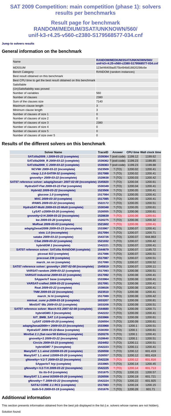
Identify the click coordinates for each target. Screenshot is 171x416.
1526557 (103, 355)
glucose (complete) (53, 194)
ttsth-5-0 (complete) (53, 389)
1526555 (103, 211)
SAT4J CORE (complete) (53, 385)
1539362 (103, 160)
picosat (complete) (53, 253)
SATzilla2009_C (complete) (53, 165)
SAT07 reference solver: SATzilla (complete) (53, 249)
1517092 (103, 275)
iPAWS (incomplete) (53, 203)
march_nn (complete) (53, 262)
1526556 (103, 376)
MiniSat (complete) (53, 334)
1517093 (103, 270)
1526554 (103, 321)
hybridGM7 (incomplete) (53, 347)
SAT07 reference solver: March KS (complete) (53, 308)
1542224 (103, 380)
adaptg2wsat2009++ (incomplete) (53, 325)
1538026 (103, 287)
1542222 (103, 313)
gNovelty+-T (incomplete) (53, 380)
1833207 (103, 300)
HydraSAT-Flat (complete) (53, 186)
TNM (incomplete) (53, 292)
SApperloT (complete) (53, 279)
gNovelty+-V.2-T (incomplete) (53, 359)
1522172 (103, 203)
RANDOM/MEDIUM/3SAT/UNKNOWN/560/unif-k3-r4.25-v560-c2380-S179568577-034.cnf (127, 61)
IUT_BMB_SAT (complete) (53, 317)
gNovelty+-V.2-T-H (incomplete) (53, 368)
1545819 (103, 266)
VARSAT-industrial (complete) (53, 275)
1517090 (103, 262)
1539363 (103, 165)
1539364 (103, 156)
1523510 (103, 292)
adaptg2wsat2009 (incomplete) (53, 228)
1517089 (103, 296)
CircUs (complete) (53, 342)
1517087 (103, 258)
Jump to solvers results (18, 43)
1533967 (103, 228)
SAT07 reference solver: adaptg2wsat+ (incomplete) (53, 182)
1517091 (103, 283)
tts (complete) (53, 372)
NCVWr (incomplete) (53, 169)
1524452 (103, 342)
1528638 (103, 177)
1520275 (103, 220)
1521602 (103, 224)
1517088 (103, 173)
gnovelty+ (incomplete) (53, 177)
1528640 (103, 338)
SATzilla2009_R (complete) (53, 160)
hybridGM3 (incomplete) (53, 313)
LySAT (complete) (53, 211)
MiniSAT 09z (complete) (53, 304)
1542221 (103, 245)
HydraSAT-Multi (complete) (53, 207)
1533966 (103, 317)
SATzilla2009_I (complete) (53, 156)
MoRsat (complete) (53, 224)
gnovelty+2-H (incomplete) (53, 215)
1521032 (103, 241)
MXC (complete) (53, 198)
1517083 (103, 385)
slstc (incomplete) (53, 232)
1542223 (103, 347)
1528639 (103, 215)
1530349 (103, 186)
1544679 (103, 249)
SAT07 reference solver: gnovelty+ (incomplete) (53, 266)
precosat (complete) (53, 258)
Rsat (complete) (53, 287)
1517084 (103, 194)
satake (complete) (53, 237)
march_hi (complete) (53, 296)
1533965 (103, 363)
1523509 (103, 169)
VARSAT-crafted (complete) (53, 283)
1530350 (103, 330)
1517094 (103, 232)
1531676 (103, 389)
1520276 (103, 334)
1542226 (103, 359)
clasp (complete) (53, 173)
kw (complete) (53, 220)
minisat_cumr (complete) (53, 300)
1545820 (103, 182)
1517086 (103, 253)
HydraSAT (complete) (53, 330)
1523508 (103, 190)
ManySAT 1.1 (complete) (53, 351)
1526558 (103, 351)
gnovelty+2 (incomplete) (53, 338)
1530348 (103, 207)
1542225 (103, 368)
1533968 (103, 325)
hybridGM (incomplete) (53, 245)
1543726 (103, 237)
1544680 (103, 308)
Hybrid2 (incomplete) (53, 190)
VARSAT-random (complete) (53, 270)
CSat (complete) (53, 241)
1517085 (103, 198)
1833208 (103, 304)
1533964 (103, 279)
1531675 (103, 372)
